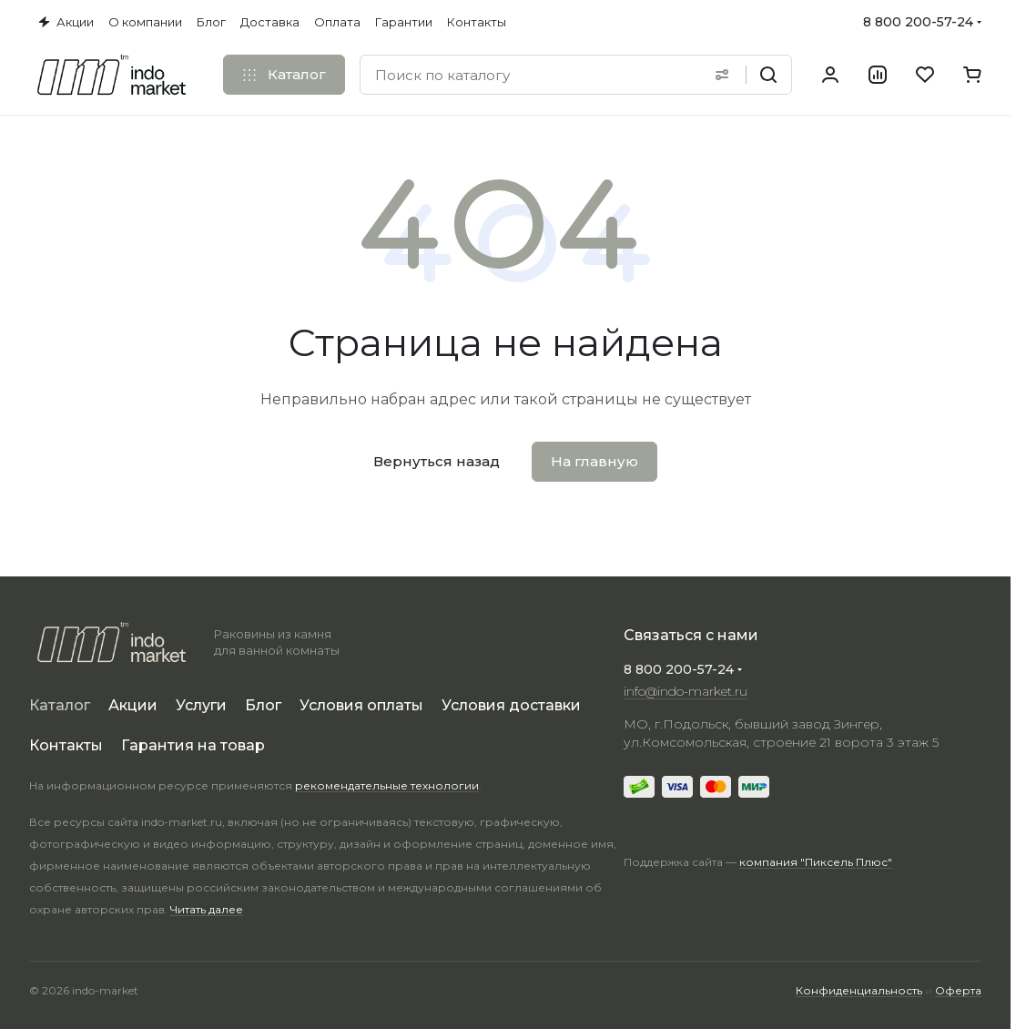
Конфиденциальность (859, 990)
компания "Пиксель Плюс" (815, 862)
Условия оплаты (361, 705)
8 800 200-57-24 (918, 22)
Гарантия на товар (193, 745)
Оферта (958, 990)
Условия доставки (511, 705)
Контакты (66, 745)
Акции (132, 705)
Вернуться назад (436, 461)
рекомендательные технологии (387, 785)
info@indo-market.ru (685, 691)
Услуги (201, 705)
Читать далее (206, 909)
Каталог (59, 705)
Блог (263, 705)
